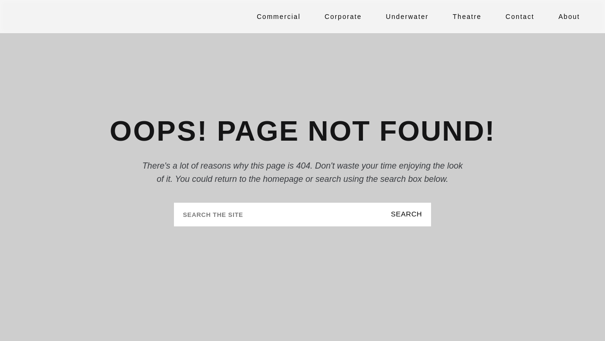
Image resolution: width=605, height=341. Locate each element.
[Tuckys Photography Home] (73, 16)
